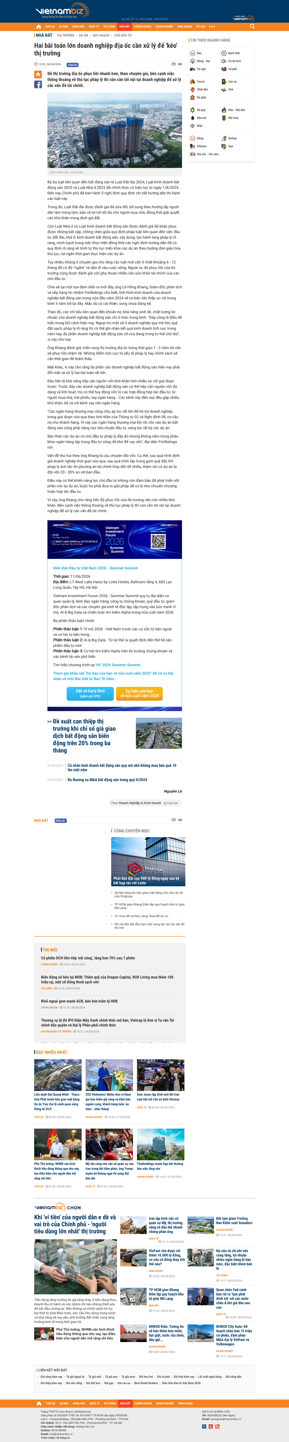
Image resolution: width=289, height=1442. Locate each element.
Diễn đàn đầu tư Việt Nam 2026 (181, 1383)
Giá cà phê (163, 1376)
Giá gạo (108, 1383)
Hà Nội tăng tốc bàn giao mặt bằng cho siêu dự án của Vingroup (148, 894)
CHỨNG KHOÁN (142, 26)
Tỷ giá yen (111, 1376)
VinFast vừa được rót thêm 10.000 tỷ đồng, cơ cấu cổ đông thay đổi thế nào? (167, 1257)
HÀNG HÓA (78, 26)
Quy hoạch (101, 35)
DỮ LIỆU (201, 26)
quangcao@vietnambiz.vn (226, 1419)
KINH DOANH (185, 26)
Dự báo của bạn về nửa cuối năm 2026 (139, 693)
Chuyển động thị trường (56, 1031)
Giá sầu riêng (74, 1383)
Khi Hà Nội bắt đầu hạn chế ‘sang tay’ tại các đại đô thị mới (149, 926)
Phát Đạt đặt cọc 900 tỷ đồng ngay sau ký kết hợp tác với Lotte (146, 880)
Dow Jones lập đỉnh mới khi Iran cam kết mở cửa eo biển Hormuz (158, 1097)
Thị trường (65, 35)
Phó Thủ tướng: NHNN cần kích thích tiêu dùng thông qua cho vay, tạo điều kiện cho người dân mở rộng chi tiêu (56, 1171)
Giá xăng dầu (233, 1376)
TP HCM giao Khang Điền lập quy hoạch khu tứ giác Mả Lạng (149, 906)
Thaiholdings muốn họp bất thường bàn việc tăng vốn (160, 1166)
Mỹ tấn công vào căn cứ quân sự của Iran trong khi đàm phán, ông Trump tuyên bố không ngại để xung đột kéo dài (109, 1171)
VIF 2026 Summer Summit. (118, 665)
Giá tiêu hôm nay (184, 1376)
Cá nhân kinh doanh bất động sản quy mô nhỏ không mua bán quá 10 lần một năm (122, 767)
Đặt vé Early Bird (90, 693)
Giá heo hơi (146, 1376)
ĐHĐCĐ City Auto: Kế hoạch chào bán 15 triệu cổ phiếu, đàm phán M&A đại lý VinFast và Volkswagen (234, 1335)
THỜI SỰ (50, 26)
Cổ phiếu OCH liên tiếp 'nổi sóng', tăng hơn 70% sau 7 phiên (88, 958)
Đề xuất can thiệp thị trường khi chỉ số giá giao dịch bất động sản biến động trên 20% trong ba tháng (84, 736)
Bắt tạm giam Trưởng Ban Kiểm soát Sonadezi (234, 1220)
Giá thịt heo (93, 1383)
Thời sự (38, 1117)
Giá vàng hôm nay (51, 1376)
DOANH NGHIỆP (164, 26)
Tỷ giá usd (94, 1376)
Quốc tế (141, 1107)
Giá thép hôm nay (51, 1383)
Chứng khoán (49, 964)
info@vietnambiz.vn (61, 1434)
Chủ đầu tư (122, 35)
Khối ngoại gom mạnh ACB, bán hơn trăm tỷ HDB (79, 1001)
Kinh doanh (156, 1271)
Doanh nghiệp (94, 1117)
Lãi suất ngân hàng (209, 1376)
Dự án (83, 35)
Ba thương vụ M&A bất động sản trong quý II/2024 (107, 780)
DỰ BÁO (63, 26)
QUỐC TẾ (94, 26)
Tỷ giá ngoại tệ (75, 1376)
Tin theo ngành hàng (210, 40)
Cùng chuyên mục (132, 830)
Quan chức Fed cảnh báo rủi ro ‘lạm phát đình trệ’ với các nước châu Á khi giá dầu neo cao (233, 1299)
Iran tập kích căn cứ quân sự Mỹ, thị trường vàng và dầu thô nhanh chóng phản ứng (166, 1225)
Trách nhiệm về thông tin (55, 1437)
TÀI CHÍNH (109, 26)
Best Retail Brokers (146, 1383)
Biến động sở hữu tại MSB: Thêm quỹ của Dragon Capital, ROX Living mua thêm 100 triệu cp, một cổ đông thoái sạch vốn (107, 979)
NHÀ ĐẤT (124, 26)
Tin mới (50, 950)
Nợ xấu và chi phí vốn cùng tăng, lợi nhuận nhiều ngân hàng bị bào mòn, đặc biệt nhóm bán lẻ (234, 1260)
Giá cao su (124, 1383)
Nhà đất (44, 35)
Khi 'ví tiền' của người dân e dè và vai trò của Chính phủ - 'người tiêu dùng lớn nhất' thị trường (75, 1224)
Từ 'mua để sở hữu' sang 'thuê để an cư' (141, 916)
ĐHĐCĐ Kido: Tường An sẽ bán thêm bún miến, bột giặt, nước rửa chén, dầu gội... (167, 1333)
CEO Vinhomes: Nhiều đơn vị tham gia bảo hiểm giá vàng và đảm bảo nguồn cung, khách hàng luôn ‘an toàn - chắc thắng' (108, 1102)
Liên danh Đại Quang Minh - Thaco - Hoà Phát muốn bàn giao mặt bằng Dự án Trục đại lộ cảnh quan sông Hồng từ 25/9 (57, 1102)
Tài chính (46, 988)
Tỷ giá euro (128, 1376)
